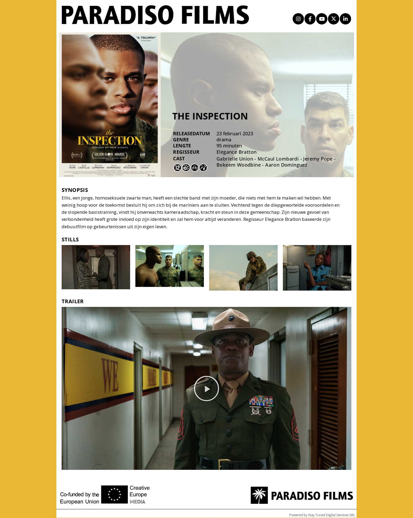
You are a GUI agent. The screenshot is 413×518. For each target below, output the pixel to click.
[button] (206, 388)
